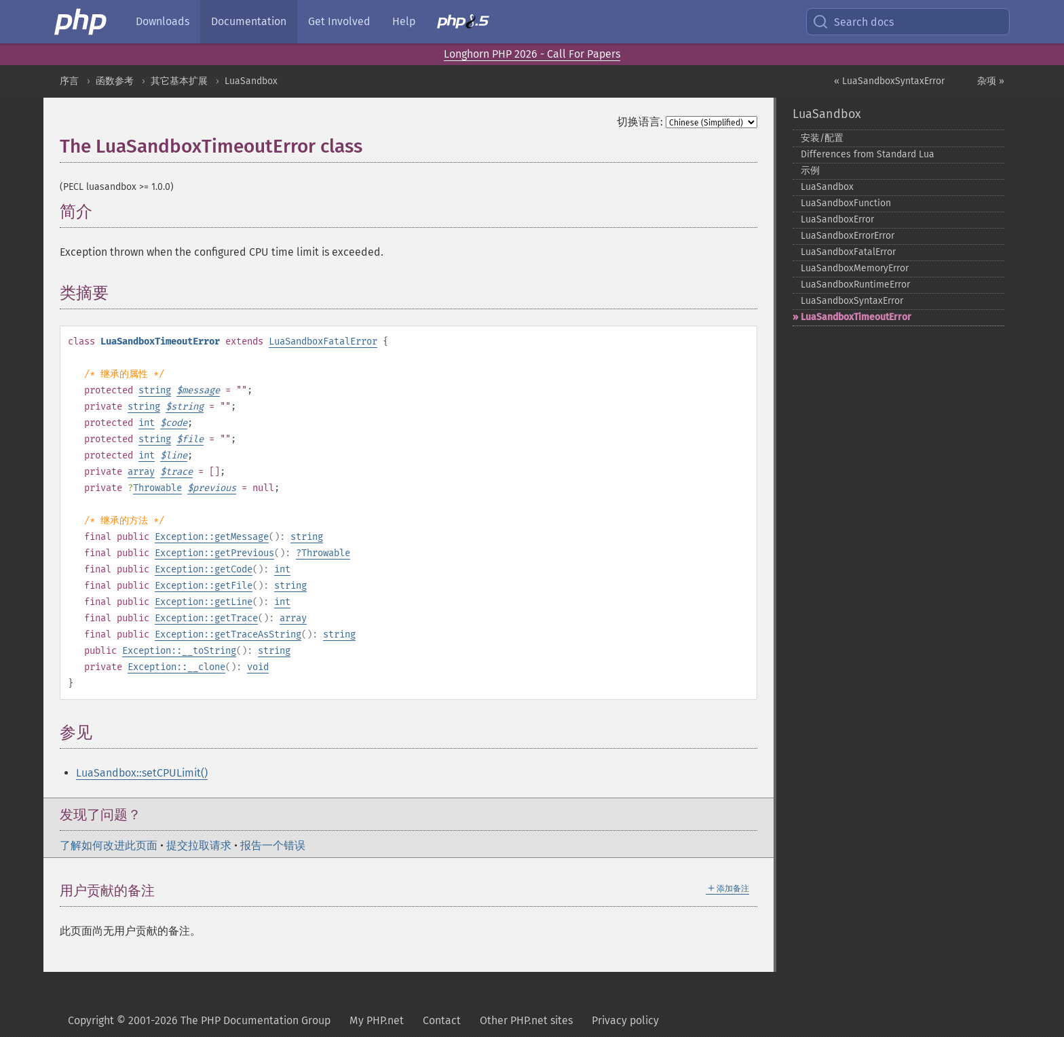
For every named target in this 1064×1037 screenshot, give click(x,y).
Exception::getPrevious (214, 553)
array (141, 471)
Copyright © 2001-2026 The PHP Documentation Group (199, 1020)
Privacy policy (625, 1020)
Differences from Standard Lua (867, 154)
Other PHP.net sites (526, 1020)
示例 (810, 170)
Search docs (853, 22)
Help (403, 21)
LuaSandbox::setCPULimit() (142, 772)
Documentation (248, 21)
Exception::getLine (203, 602)
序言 (69, 81)
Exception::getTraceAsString (228, 634)
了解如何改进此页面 (108, 845)
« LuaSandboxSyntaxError (889, 81)
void (258, 667)
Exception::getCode (203, 569)
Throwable (157, 488)
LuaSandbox (251, 81)
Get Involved (339, 21)
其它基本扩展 (179, 81)
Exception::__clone (176, 667)
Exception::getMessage (212, 537)
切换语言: (640, 121)
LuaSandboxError (837, 219)
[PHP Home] (81, 21)
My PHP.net (376, 1020)
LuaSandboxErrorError (847, 235)
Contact (442, 1020)
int (146, 423)
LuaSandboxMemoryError (855, 268)
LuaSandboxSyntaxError (852, 301)
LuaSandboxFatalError (323, 341)
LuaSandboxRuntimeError (855, 284)
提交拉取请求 (198, 845)
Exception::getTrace (206, 618)
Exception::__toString (179, 651)
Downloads (162, 21)
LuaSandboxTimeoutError (856, 317)
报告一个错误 (272, 845)
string (154, 390)
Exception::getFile (203, 585)
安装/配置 (822, 138)
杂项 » (990, 81)
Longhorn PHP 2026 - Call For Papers (532, 53)
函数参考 (115, 81)
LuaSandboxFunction (846, 203)
